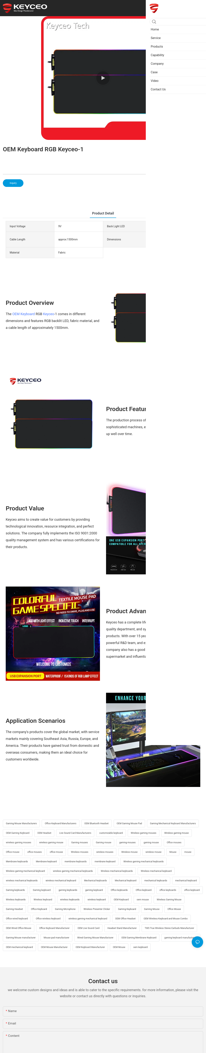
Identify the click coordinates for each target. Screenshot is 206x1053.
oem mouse (143, 899)
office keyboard (192, 890)
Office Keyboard (39, 909)
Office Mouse (174, 909)
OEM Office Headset (125, 918)
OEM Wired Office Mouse (18, 928)
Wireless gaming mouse (176, 833)
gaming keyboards (68, 890)
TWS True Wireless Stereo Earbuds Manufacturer (169, 928)
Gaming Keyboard (127, 909)
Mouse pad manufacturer (56, 937)
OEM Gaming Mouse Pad (129, 823)
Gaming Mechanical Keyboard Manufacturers (173, 823)
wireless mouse (153, 852)
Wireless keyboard (43, 899)
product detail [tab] (103, 213)
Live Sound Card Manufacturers (75, 833)
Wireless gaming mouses (143, 833)
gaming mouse (151, 842)
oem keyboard (140, 947)
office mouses (34, 852)
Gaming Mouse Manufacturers (21, 823)
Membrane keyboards (17, 861)
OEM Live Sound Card (88, 928)
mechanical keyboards (155, 880)
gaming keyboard (94, 890)
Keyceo (48, 314)
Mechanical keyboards (95, 880)
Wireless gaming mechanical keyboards (143, 861)
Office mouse (12, 852)
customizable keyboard (111, 833)
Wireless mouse (129, 852)
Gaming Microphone (65, 909)
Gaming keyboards (15, 890)
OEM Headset (44, 833)
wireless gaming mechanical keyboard (88, 918)
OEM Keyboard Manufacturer (90, 947)
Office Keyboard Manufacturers (60, 823)
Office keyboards (119, 890)
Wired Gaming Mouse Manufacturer (95, 937)
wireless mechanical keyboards (22, 880)
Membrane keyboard (46, 861)
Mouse (172, 852)
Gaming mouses (79, 842)
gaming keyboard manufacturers (180, 937)
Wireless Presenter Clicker (97, 909)
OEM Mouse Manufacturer (54, 947)
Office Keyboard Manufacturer (54, 928)
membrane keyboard (105, 861)
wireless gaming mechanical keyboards (73, 871)
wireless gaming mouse (51, 842)
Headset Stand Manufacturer (122, 928)
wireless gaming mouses (18, 842)
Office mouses (174, 842)
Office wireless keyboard (48, 918)
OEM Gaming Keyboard (17, 833)
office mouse (56, 852)
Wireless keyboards (16, 899)
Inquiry (13, 183)
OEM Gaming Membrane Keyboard (138, 937)
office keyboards (168, 890)
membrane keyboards (76, 861)
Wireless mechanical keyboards (117, 871)
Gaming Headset (14, 909)
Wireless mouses (79, 852)
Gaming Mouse (152, 909)
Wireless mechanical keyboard (156, 871)
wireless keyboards (70, 899)
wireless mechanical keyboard (61, 880)
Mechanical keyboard (125, 880)
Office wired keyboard (17, 918)
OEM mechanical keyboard (19, 947)
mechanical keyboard (186, 880)
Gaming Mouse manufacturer (21, 937)
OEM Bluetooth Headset (96, 823)
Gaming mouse (103, 842)
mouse (187, 852)
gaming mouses (127, 842)
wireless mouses (104, 852)
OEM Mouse (119, 947)
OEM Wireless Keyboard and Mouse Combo (166, 918)
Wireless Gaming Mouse (169, 899)
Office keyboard (144, 890)
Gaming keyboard (41, 890)
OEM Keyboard (24, 314)
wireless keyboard (97, 899)
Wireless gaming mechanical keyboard (25, 871)
